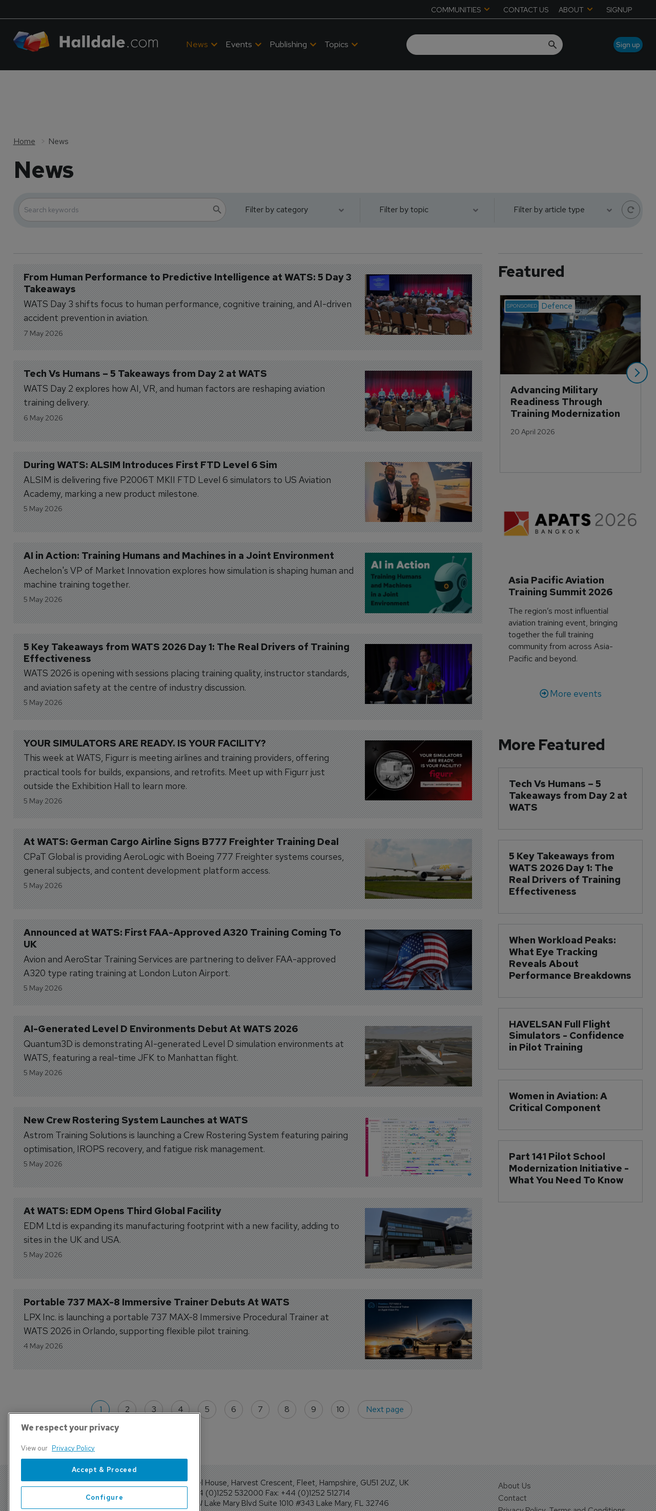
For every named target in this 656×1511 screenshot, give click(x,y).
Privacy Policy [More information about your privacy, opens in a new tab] (73, 1483)
